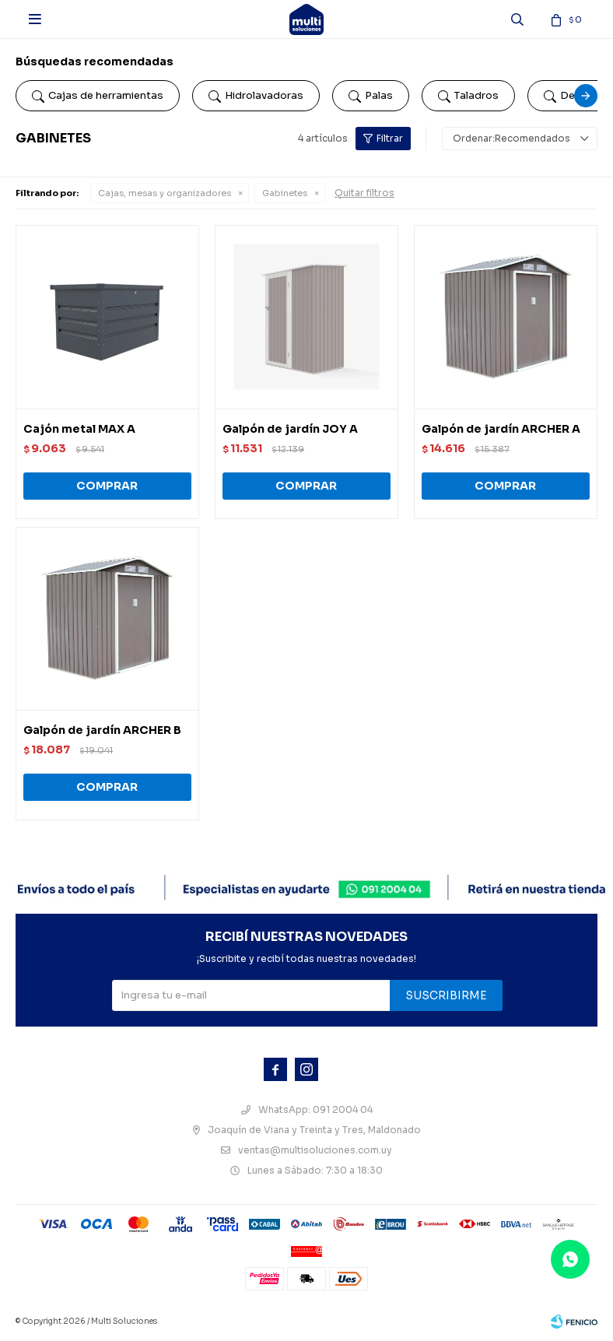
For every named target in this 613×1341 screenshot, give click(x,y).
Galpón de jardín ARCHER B (102, 730)
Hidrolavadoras (255, 96)
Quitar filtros (364, 192)
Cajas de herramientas (97, 96)
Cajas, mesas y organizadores (164, 193)
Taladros (468, 96)
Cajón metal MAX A (79, 429)
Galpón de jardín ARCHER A (501, 429)
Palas (371, 96)
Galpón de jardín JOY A (290, 429)
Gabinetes (284, 193)
